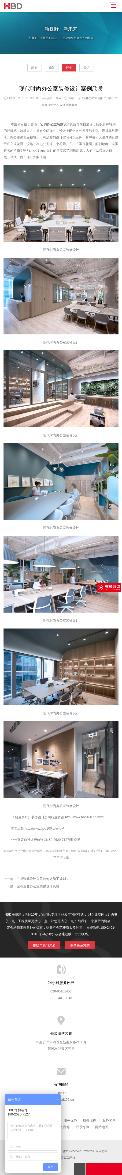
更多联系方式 (80, 945)
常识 (86, 68)
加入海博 (63, 1127)
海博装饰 (13, 6)
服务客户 (108, 1120)
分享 (116, 1169)
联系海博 (82, 1127)
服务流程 (89, 1120)
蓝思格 (103, 1151)
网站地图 (101, 1127)
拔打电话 (92, 1169)
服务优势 (70, 1120)
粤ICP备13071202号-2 (61, 1157)
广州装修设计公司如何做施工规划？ (43, 879)
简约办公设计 (56, 105)
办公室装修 (64, 250)
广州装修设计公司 (38, 817)
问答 (51, 68)
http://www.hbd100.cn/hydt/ (84, 817)
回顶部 (79, 1169)
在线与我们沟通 (44, 945)
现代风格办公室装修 (90, 98)
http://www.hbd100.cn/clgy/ (44, 828)
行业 (69, 68)
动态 (34, 68)
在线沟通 (104, 1169)
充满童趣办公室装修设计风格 (38, 886)
